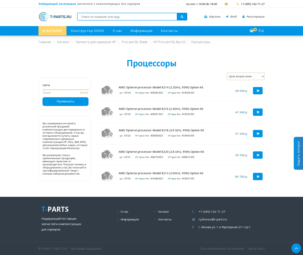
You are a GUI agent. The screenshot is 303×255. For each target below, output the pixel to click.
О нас (117, 31)
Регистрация (253, 16)
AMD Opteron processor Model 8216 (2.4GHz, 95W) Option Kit (161, 109)
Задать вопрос (298, 153)
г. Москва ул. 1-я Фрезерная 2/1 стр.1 (225, 227)
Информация (141, 31)
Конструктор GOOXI (87, 31)
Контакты (169, 31)
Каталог (163, 211)
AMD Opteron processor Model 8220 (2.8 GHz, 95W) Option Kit (161, 152)
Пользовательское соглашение (222, 248)
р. (257, 30)
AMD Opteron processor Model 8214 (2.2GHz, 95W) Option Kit (161, 87)
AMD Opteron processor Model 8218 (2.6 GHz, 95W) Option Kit (161, 130)
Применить (65, 101)
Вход (231, 16)
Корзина (212, 16)
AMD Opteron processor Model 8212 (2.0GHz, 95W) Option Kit (161, 173)
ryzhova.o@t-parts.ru (213, 219)
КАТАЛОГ (52, 31)
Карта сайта (256, 248)
